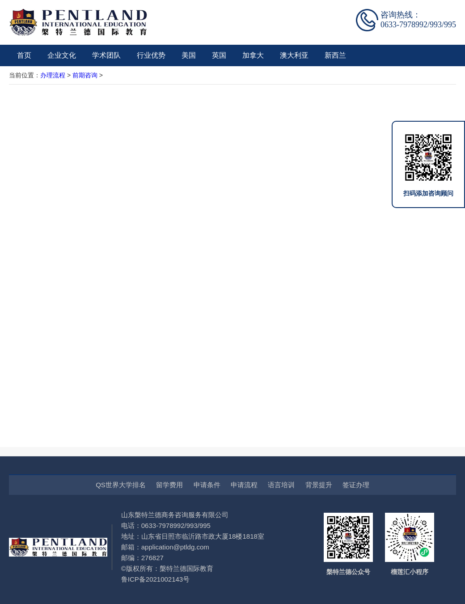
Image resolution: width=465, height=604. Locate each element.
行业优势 (151, 55)
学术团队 (106, 55)
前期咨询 (84, 75)
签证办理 (355, 485)
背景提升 (318, 485)
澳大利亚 (294, 55)
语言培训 (281, 485)
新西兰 (335, 55)
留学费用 (169, 485)
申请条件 (207, 485)
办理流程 (52, 75)
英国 (219, 55)
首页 (24, 55)
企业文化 (61, 55)
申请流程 (244, 485)
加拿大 (253, 55)
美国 (189, 55)
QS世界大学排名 (121, 485)
